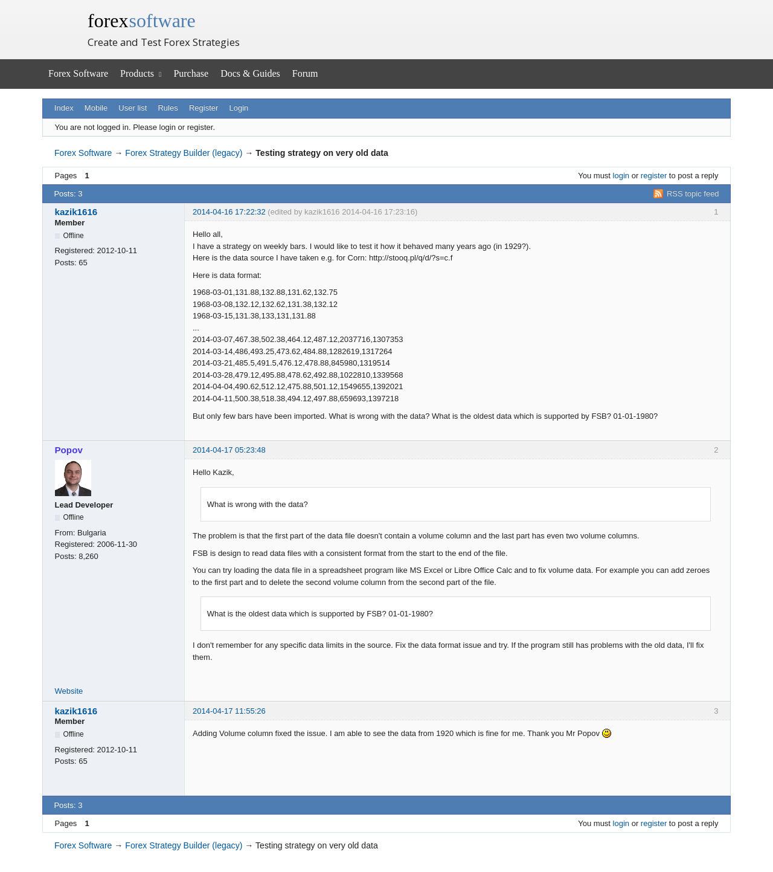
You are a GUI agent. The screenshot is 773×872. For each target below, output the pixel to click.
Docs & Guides (250, 73)
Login (239, 107)
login (621, 175)
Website (69, 691)
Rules (168, 107)
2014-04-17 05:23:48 (229, 449)
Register (203, 107)
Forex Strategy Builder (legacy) (183, 153)
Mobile (96, 107)
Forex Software (78, 73)
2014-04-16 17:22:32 (229, 211)
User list (132, 107)
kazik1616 (76, 212)
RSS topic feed (693, 193)
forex (142, 20)
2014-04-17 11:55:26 (229, 710)
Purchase (190, 73)
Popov (69, 450)
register (654, 175)
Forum (305, 73)
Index (64, 107)
